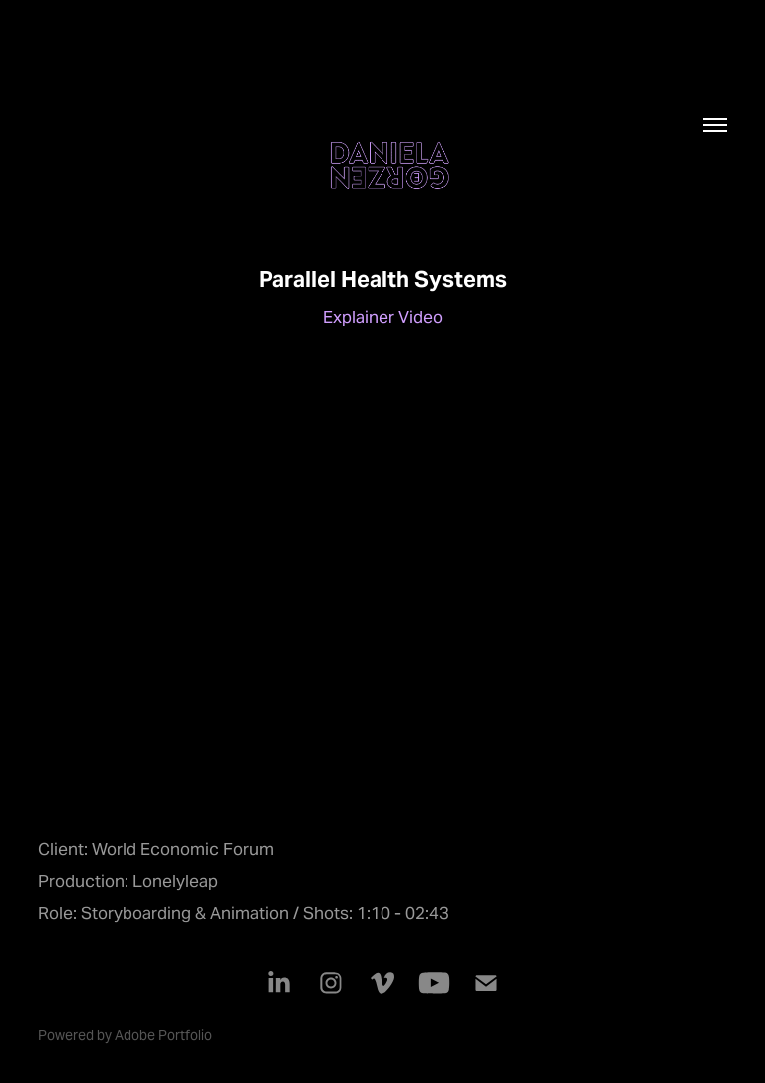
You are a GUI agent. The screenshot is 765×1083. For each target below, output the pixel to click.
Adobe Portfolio (163, 1035)
